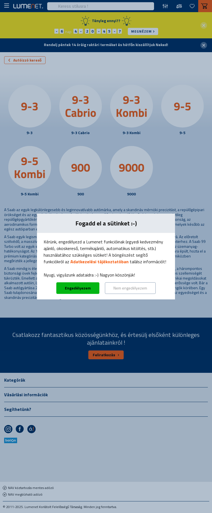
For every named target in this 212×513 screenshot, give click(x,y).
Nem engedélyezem (130, 288)
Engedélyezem (78, 288)
